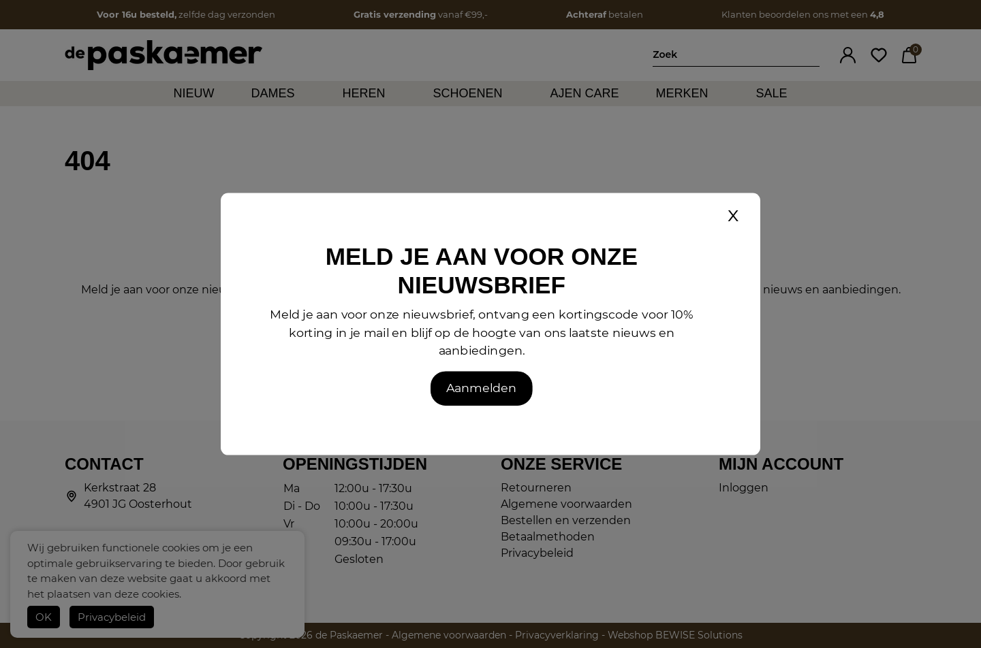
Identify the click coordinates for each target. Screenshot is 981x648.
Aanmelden (481, 387)
